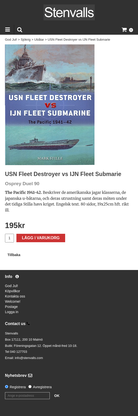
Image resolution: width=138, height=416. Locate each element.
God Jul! (11, 39)
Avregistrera (42, 387)
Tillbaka (13, 255)
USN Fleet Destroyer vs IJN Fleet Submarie (79, 39)
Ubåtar (39, 39)
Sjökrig (26, 39)
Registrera (18, 387)
